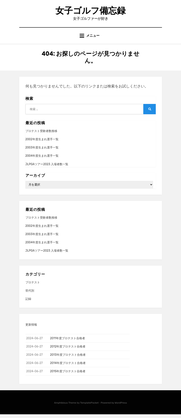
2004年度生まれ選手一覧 (42, 159)
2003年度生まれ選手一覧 (42, 151)
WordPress (121, 406)
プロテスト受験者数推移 (41, 135)
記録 (28, 302)
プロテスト (32, 286)
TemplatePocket (89, 406)
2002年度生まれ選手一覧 (42, 143)
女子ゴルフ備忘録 (90, 12)
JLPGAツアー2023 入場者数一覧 (46, 168)
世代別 (29, 294)
